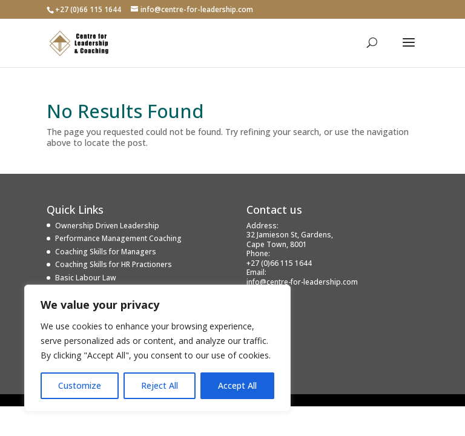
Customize (79, 385)
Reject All (159, 385)
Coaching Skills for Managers (105, 251)
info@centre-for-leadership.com (302, 282)
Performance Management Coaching (118, 238)
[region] (157, 348)
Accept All (237, 385)
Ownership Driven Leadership (107, 225)
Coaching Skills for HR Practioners (113, 264)
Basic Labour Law (85, 277)
